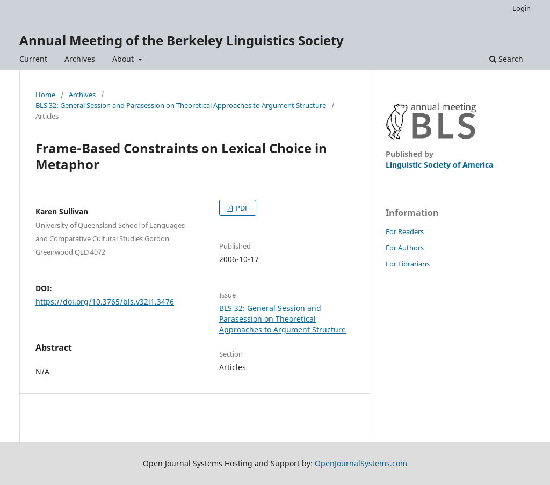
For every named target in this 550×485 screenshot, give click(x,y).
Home (45, 94)
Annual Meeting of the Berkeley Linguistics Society (181, 40)
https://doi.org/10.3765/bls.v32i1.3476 (104, 301)
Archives (79, 59)
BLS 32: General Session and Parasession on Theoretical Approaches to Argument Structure (180, 105)
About (124, 59)
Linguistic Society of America (439, 165)
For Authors (405, 247)
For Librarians (408, 264)
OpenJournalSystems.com (361, 463)
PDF (241, 208)
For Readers (405, 231)
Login (521, 8)
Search (506, 59)
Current (33, 59)
